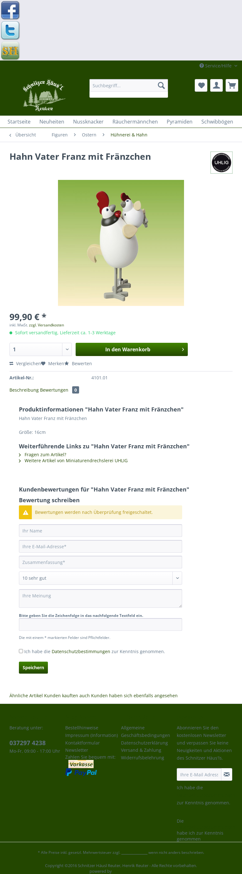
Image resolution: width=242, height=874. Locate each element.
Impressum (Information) (91, 735)
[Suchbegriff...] (128, 85)
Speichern (33, 667)
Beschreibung (24, 390)
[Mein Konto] (216, 85)
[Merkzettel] (201, 85)
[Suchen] (161, 85)
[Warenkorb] (232, 85)
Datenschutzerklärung (144, 743)
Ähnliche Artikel (26, 696)
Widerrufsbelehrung (142, 758)
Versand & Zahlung (141, 750)
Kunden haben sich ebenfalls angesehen (134, 696)
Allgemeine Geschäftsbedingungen (145, 731)
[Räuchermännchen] (135, 122)
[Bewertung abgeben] (100, 578)
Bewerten (78, 363)
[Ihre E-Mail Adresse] (199, 774)
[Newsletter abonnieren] (226, 774)
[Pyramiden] (179, 122)
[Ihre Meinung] (100, 598)
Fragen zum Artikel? (42, 454)
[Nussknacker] (88, 122)
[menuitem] (128, 88)
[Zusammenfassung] (100, 562)
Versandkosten (134, 852)
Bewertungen (59, 390)
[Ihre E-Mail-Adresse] (100, 546)
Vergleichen (25, 363)
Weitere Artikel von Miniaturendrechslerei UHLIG (73, 460)
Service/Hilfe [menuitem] (216, 66)
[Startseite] (19, 122)
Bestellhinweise (81, 728)
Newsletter (76, 750)
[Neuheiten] (52, 122)
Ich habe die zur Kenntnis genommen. (94, 651)
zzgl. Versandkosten (46, 325)
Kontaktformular (82, 743)
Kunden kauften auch (67, 696)
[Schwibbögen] (217, 122)
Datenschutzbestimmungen (81, 651)
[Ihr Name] (100, 530)
